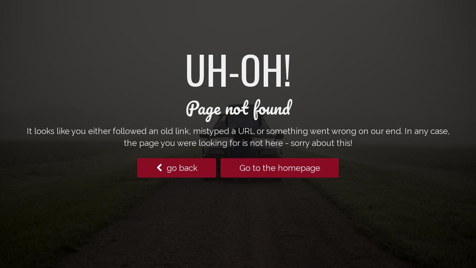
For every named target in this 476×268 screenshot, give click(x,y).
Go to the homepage (279, 168)
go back (176, 168)
